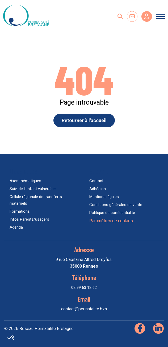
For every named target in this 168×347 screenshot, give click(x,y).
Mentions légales (104, 196)
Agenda (16, 227)
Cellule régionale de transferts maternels (36, 200)
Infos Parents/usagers (29, 219)
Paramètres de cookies (111, 220)
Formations (20, 211)
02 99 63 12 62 (84, 287)
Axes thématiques (25, 180)
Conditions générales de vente (115, 204)
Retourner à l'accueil (84, 120)
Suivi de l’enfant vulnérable (33, 188)
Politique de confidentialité (112, 212)
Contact (96, 180)
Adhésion (97, 188)
